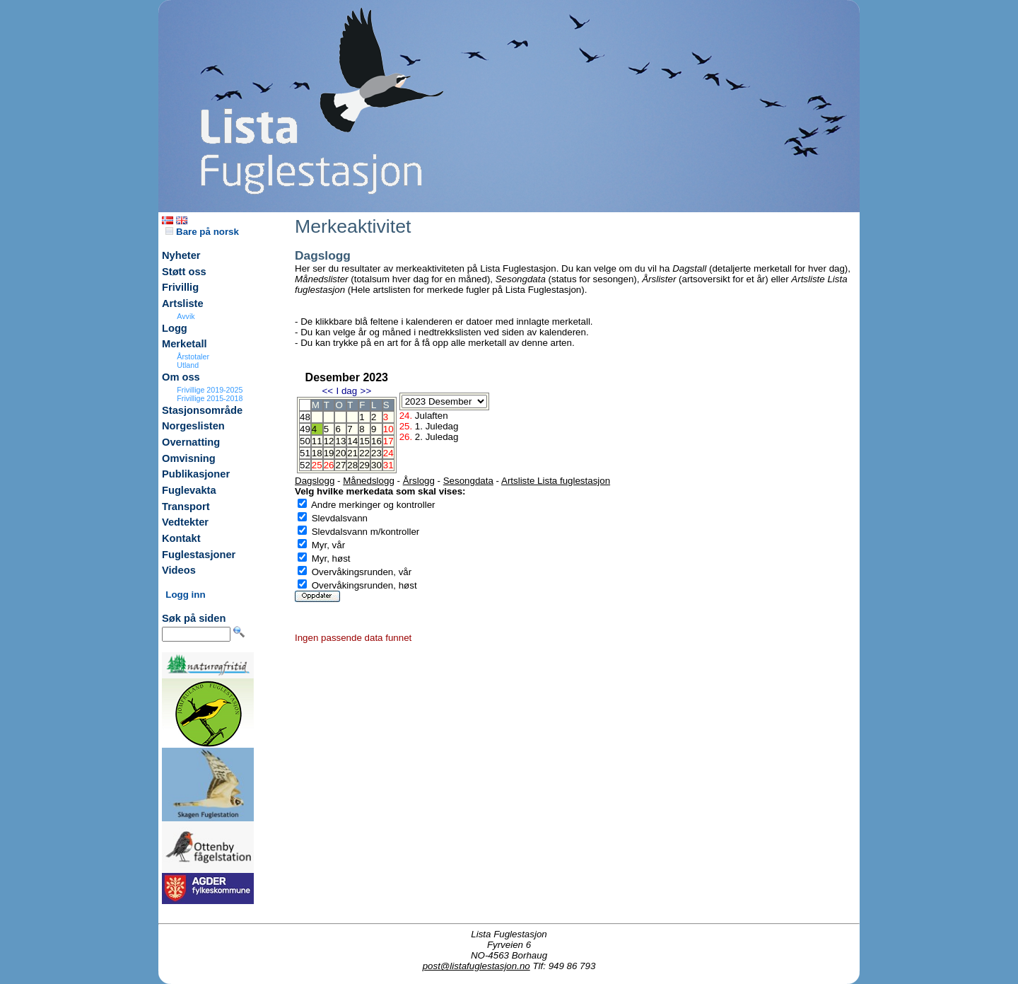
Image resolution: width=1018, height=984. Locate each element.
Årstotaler (193, 356)
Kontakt (181, 538)
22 (364, 453)
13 (340, 441)
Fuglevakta (189, 490)
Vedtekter (185, 522)
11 (317, 441)
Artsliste (183, 303)
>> (366, 391)
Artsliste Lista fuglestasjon (555, 480)
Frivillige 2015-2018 (209, 398)
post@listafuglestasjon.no (476, 966)
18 (317, 453)
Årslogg (419, 480)
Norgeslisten (193, 426)
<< (327, 391)
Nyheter (181, 255)
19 (329, 453)
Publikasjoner (196, 474)
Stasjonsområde (202, 410)
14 (352, 441)
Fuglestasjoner (198, 554)
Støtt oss (184, 271)
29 (364, 465)
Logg (174, 328)
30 (376, 465)
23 (376, 453)
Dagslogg (314, 480)
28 (352, 465)
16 (376, 441)
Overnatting (191, 442)
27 (340, 465)
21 (352, 453)
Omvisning (189, 458)
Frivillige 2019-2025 (209, 390)
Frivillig (180, 287)
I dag (346, 391)
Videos (179, 570)
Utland (188, 365)
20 (340, 453)
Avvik (185, 316)
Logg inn (185, 594)
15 (364, 441)
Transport (186, 506)
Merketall (184, 343)
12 (329, 441)
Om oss (181, 377)
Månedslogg (368, 480)
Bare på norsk (202, 231)
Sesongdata (468, 480)
